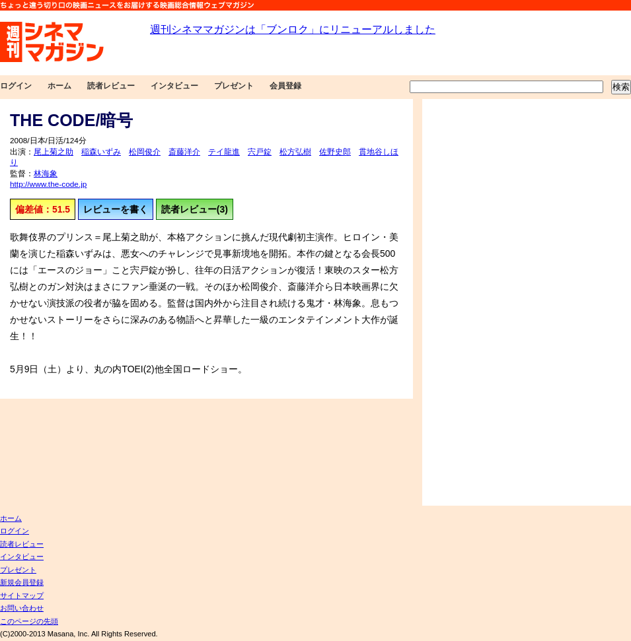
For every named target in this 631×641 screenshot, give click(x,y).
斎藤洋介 (184, 151)
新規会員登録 (22, 582)
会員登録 (285, 85)
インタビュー (174, 85)
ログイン (16, 85)
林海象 (45, 173)
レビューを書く (115, 209)
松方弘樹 (295, 151)
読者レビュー (111, 85)
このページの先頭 (29, 621)
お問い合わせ (22, 608)
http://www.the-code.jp (48, 184)
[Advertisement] (467, 302)
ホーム (59, 85)
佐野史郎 (335, 151)
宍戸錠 (260, 151)
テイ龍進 (224, 151)
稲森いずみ (101, 151)
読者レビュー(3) (194, 209)
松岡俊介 (145, 151)
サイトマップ (22, 595)
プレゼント (234, 85)
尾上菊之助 (53, 151)
